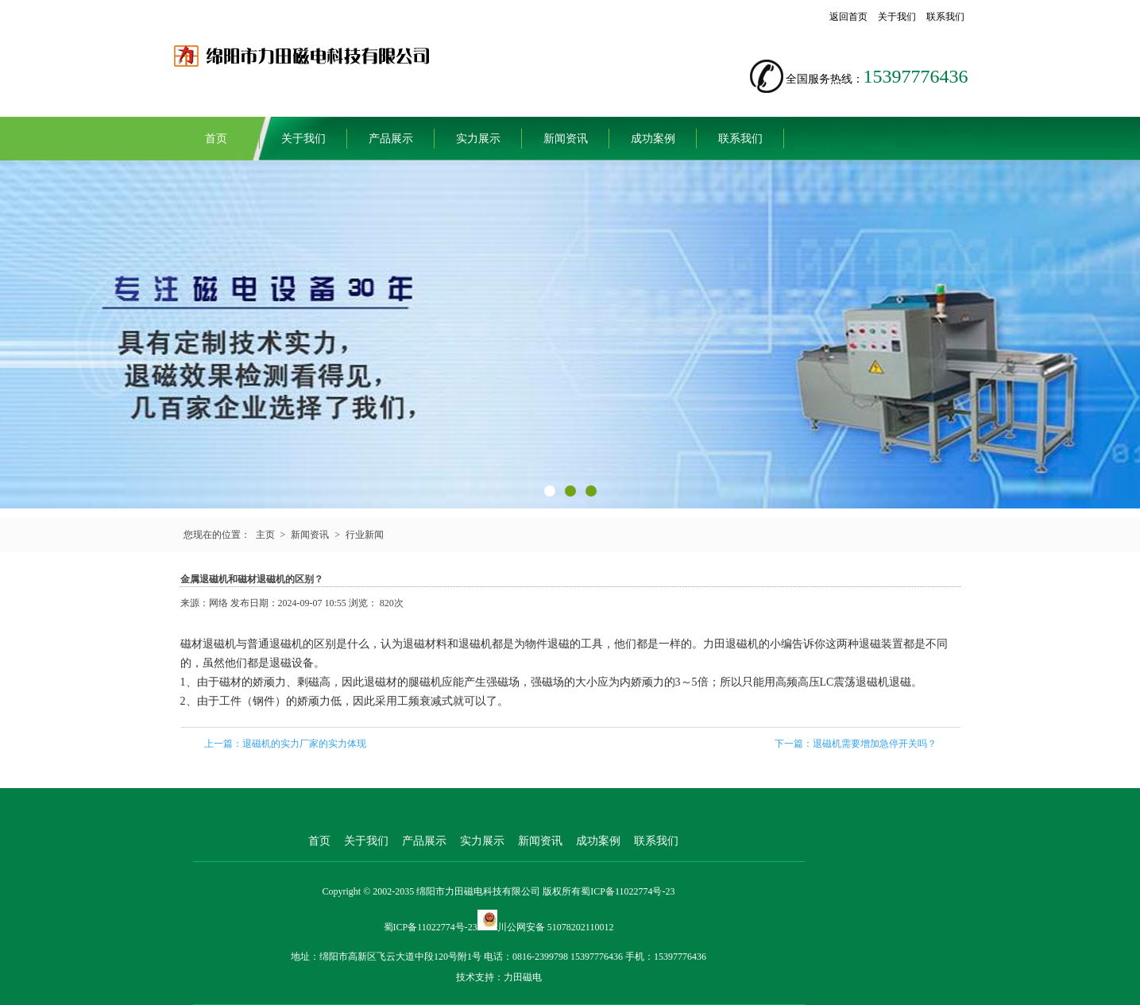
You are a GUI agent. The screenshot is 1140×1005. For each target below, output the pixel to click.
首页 (216, 139)
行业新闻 (365, 534)
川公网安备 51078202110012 (555, 927)
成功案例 (653, 139)
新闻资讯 (565, 139)
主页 (265, 534)
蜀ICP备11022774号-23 (627, 891)
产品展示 (391, 139)
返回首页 (848, 16)
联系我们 (945, 16)
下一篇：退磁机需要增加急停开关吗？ (856, 743)
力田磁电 (523, 977)
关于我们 (897, 16)
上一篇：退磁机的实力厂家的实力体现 (285, 743)
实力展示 (478, 139)
